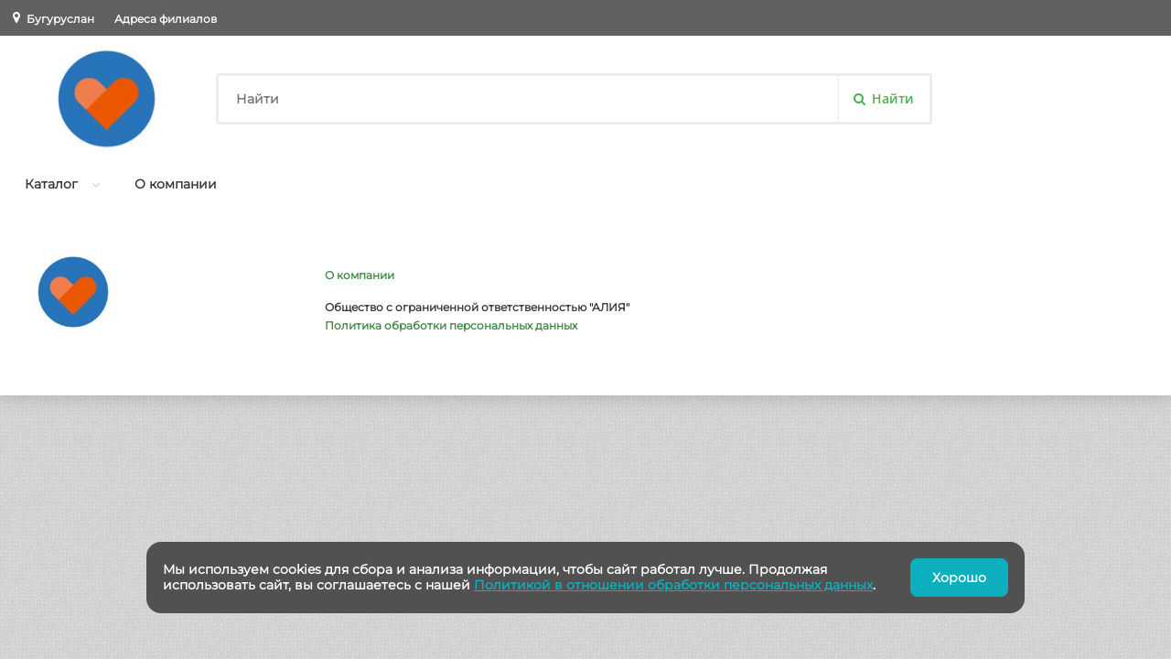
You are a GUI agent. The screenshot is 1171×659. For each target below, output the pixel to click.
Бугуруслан (60, 19)
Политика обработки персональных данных (451, 325)
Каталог (51, 184)
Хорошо (959, 577)
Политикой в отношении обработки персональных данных (673, 585)
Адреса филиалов (165, 19)
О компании (175, 184)
